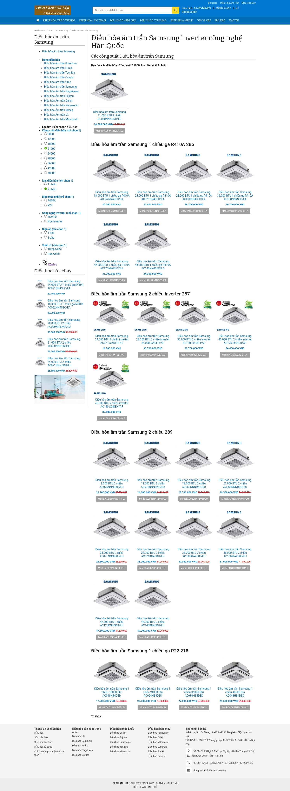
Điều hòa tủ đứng (153, 20)
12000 (51, 139)
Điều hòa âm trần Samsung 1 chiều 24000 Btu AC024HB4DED (152, 692)
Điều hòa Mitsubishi (120, 751)
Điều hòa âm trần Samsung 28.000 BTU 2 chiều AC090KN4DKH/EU (64, 323)
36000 (51, 163)
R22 (50, 205)
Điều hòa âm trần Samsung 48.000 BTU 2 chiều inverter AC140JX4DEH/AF (111, 403)
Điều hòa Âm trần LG (56, 114)
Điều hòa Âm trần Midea (58, 110)
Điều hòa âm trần (229, 3)
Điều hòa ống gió (123, 20)
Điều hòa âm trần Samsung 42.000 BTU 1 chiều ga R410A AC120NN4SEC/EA (112, 265)
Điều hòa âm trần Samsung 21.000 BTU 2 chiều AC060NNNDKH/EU (64, 342)
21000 (51, 148)
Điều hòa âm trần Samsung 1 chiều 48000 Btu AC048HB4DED (235, 692)
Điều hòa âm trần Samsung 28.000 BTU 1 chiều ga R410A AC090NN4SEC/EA (194, 196)
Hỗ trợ (220, 20)
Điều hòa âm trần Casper (59, 77)
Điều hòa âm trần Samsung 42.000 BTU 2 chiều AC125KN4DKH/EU (111, 622)
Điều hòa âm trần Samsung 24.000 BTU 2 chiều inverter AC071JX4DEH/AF (111, 339)
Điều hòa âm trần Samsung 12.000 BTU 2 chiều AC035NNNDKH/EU (152, 483)
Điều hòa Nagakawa (82, 750)
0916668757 (231, 763)
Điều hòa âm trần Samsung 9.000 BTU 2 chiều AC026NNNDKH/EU (111, 483)
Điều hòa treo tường (59, 20)
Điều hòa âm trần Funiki (58, 67)
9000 (51, 134)
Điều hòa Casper (156, 756)
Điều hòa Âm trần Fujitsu (59, 96)
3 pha (51, 237)
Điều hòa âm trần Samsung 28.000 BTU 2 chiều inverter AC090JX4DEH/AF (152, 339)
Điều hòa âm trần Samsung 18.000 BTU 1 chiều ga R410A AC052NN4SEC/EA (65, 304)
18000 (51, 143)
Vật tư (234, 20)
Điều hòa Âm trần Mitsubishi (61, 119)
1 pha (51, 232)
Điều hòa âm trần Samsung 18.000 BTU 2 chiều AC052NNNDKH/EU (194, 483)
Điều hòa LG (78, 736)
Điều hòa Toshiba (119, 746)
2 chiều (52, 189)
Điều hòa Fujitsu (118, 737)
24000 (51, 153)
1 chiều (52, 184)
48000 (51, 173)
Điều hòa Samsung (82, 741)
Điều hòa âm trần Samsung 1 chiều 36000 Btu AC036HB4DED (193, 692)
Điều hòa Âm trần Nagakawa (61, 91)
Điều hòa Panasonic (120, 742)
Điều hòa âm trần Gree (57, 81)
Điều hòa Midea (80, 745)
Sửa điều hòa (41, 737)
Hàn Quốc (53, 253)
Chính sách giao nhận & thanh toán (49, 753)
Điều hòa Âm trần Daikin (58, 100)
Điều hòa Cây (249, 3)
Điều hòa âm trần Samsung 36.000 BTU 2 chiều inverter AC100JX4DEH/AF (193, 339)
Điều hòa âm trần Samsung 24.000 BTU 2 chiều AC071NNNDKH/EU (64, 362)
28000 (51, 158)
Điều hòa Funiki (156, 751)
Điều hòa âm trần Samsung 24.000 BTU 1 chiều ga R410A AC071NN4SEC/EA (65, 285)
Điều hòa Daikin (118, 732)
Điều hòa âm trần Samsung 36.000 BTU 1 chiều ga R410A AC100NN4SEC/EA (235, 196)
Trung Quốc (55, 248)
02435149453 (202, 8)
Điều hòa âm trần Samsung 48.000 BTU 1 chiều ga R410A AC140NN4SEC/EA (153, 265)
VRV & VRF (204, 20)
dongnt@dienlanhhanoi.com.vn (210, 770)
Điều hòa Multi (181, 20)
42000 (51, 168)
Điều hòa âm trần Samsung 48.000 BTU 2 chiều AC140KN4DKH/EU (152, 622)
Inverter (52, 216)
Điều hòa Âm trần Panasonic (61, 105)
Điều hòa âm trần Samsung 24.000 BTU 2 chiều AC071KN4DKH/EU (152, 553)
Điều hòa (213, 3)
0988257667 (223, 8)
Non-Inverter (55, 221)
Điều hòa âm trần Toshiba (59, 72)
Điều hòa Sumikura (157, 746)
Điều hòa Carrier (80, 755)
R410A (52, 200)
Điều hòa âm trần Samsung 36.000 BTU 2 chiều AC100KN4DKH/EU (235, 553)
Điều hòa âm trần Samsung (85, 30)
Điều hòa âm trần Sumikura (60, 63)
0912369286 (246, 763)
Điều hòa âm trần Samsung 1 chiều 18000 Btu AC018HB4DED (111, 692)
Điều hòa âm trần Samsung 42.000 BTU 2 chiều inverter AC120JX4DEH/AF (235, 339)
